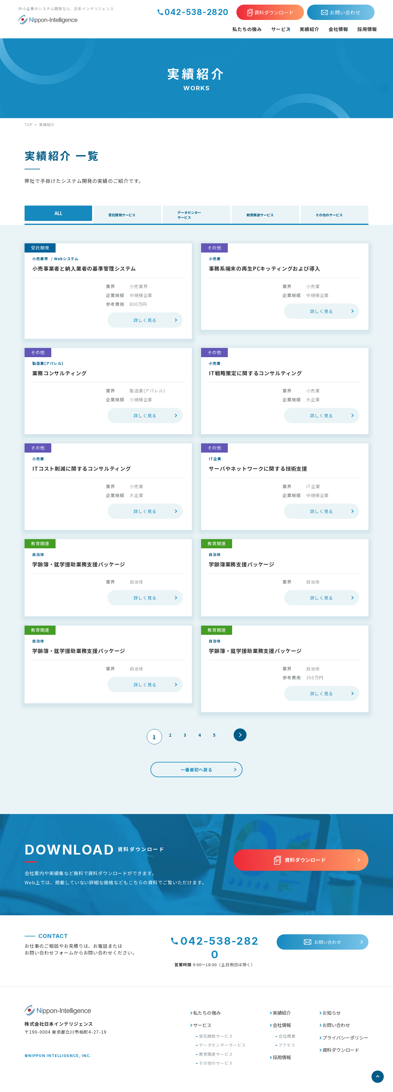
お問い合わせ (336, 1025)
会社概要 (287, 1036)
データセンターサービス (204, 216)
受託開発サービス (137, 216)
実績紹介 (288, 29)
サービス (247, 29)
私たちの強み (207, 29)
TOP (29, 124)
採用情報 (364, 29)
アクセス (286, 1045)
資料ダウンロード (340, 1050)
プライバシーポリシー (345, 1038)
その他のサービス (342, 216)
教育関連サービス (273, 216)
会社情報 (323, 29)
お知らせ (331, 1013)
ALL (58, 216)
